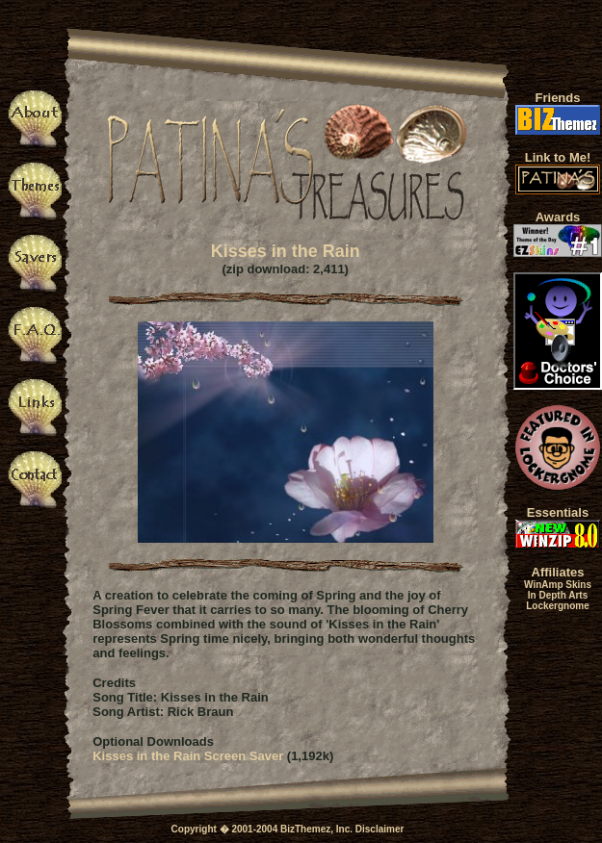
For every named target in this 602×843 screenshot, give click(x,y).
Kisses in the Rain (285, 251)
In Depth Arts (558, 595)
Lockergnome (557, 605)
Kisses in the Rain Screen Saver (187, 756)
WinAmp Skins (557, 584)
